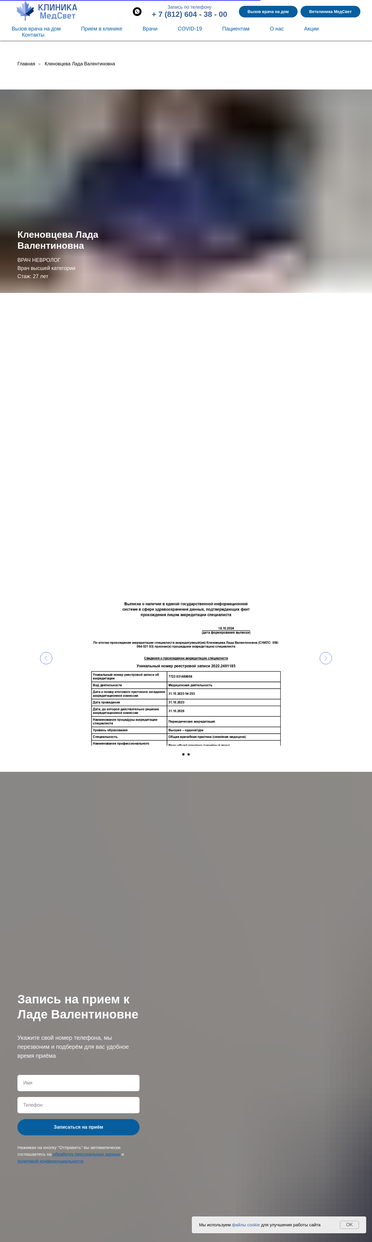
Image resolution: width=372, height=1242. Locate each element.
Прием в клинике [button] (101, 29)
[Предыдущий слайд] (46, 658)
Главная (26, 63)
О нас (277, 29)
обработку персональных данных (86, 1154)
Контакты (33, 35)
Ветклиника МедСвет (330, 11)
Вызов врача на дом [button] (268, 11)
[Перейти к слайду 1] (183, 754)
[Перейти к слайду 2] (188, 754)
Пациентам (236, 29)
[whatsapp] (137, 11)
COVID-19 (190, 29)
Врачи (150, 29)
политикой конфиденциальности (50, 1161)
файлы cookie (246, 1224)
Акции (311, 29)
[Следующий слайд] (326, 658)
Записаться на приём (78, 1127)
